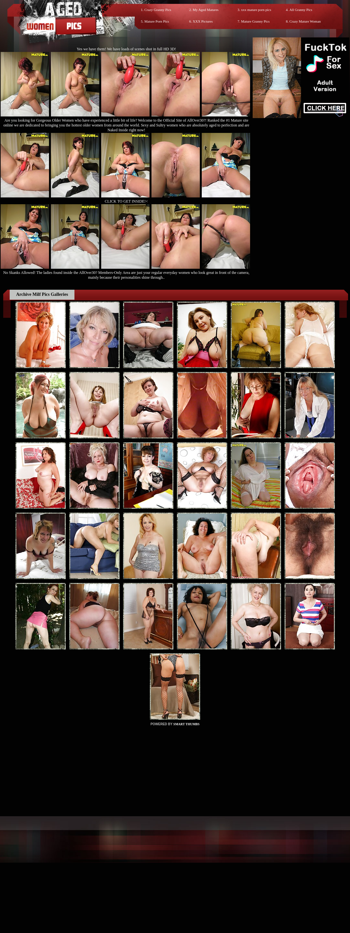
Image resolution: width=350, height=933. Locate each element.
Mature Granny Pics (255, 21)
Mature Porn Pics (156, 21)
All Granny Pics (300, 10)
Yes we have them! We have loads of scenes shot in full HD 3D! (126, 49)
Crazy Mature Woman (305, 21)
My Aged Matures (206, 10)
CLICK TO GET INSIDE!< (126, 201)
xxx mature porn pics (256, 10)
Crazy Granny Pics (157, 10)
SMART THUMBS (186, 724)
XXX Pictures (203, 21)
